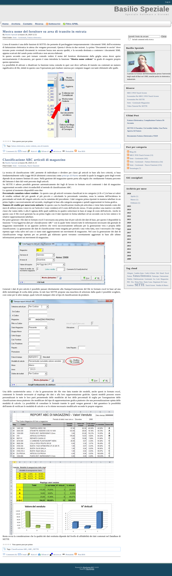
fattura (129, 276)
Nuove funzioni (33, 166)
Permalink (69, 151)
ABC (30, 549)
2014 (129, 242)
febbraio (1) (135, 203)
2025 (129, 206)
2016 (129, 236)
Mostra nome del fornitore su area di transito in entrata (45, 31)
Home (5, 24)
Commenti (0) (11, 151)
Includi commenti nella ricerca (142, 39)
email (162, 273)
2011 (129, 252)
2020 (129, 223)
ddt (157, 273)
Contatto (27, 24)
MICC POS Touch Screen (137, 93)
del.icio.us (57, 151)
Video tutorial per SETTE (137, 106)
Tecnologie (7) (135, 168)
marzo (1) (134, 199)
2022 (129, 216)
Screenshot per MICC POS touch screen (143, 96)
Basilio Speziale (141, 9)
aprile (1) (134, 196)
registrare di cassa (160, 282)
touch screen (150, 285)
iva (154, 279)
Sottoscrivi (53, 24)
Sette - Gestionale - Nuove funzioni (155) (146, 165)
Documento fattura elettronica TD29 (142, 136)
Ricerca (39, 24)
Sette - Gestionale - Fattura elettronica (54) (146, 162)
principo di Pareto (70, 175)
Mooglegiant (90, 569)
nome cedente (31, 146)
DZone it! (45, 151)
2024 (129, 209)
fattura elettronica (18, 146)
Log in (167, 2)
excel (167, 273)
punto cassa (148, 282)
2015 (129, 239)
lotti (157, 279)
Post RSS (81, 151)
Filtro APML (70, 24)
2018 (129, 229)
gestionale (148, 279)
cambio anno (139, 273)
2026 (149, 198)
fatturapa (155, 276)
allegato (130, 273)
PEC (128, 282)
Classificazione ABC (19, 549)
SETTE (36, 549)
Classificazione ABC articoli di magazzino (34, 160)
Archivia (15, 24)
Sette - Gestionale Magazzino (138, 103)
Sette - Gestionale (19, 37)
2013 (129, 246)
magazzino (164, 279)
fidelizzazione (138, 279)
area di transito (43, 146)
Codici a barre (150, 273)
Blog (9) (133, 152)
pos (132, 282)
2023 (129, 213)
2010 (129, 256)
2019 (129, 226)
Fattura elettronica (34, 37)
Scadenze (130, 285)
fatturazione (164, 276)
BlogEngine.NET (88, 567)
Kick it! (34, 151)
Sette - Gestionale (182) (139, 158)
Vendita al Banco (162, 285)
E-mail (24, 151)
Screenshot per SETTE (136, 99)
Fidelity (129, 279)
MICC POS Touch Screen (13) (141, 155)
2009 (129, 259)
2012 (129, 249)
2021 (129, 219)
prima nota (139, 282)
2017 (129, 232)
